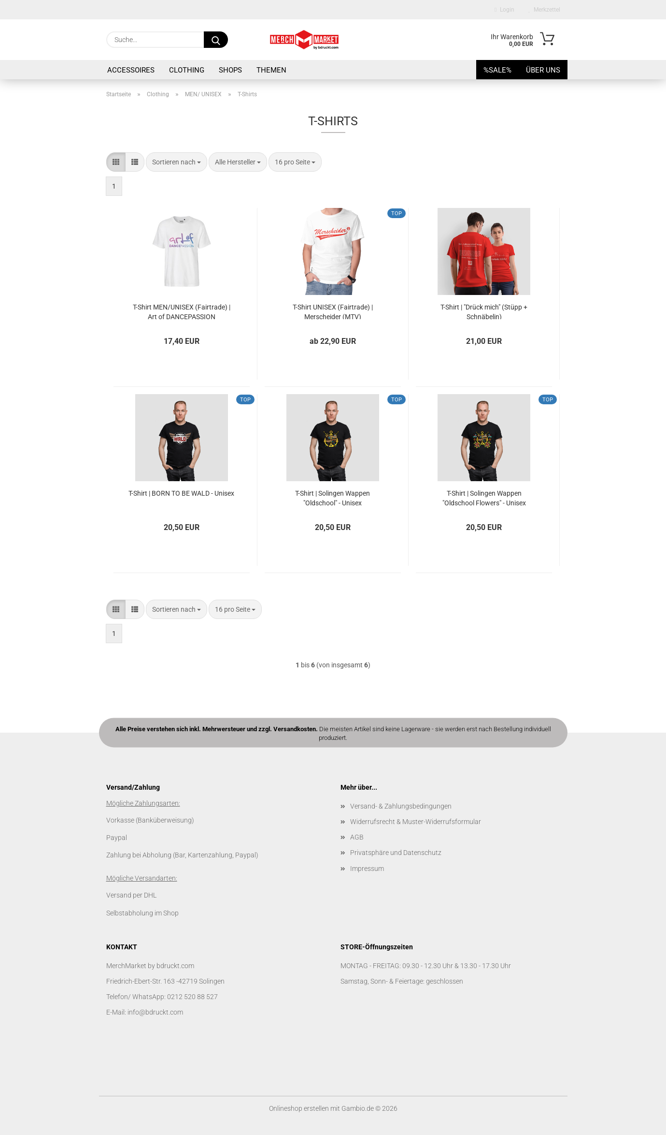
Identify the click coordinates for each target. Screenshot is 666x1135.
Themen (271, 70)
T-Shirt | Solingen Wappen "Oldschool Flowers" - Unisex (484, 497)
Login (504, 9)
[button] (116, 162)
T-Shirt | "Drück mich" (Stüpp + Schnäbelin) (483, 311)
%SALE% (497, 70)
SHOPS (230, 70)
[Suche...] (216, 39)
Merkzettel (544, 9)
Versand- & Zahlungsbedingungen (401, 806)
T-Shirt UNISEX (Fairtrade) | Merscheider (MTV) (333, 311)
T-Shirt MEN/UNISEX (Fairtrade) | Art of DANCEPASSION (181, 311)
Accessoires (131, 70)
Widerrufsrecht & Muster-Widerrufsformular (415, 821)
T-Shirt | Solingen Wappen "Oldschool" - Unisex (332, 497)
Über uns (543, 70)
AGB (357, 837)
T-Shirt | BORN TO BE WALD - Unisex (181, 493)
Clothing (186, 70)
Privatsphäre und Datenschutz (395, 852)
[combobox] (176, 162)
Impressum (367, 868)
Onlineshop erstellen (299, 1108)
